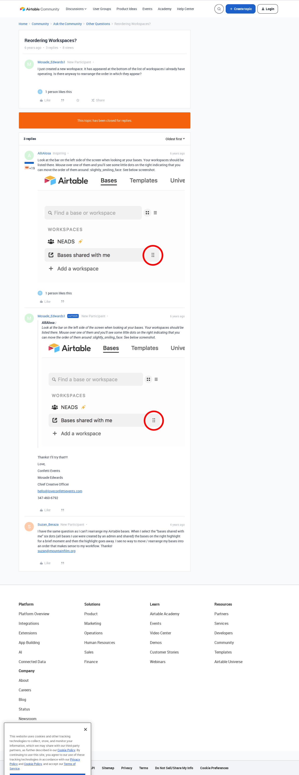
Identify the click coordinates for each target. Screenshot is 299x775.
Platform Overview (34, 613)
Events (147, 9)
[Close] (85, 739)
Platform (26, 604)
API (92, 768)
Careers (25, 690)
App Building (29, 642)
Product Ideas (127, 9)
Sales (88, 652)
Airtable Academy (164, 613)
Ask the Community (67, 23)
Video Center (160, 633)
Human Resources (99, 642)
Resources (223, 604)
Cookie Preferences (214, 768)
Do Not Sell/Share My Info (174, 768)
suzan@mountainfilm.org (56, 551)
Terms (143, 768)
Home (23, 23)
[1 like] (55, 91)
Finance (91, 661)
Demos (156, 642)
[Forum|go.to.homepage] (39, 9)
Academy (164, 9)
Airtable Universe (228, 661)
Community (40, 23)
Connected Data (32, 661)
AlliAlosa (44, 153)
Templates (223, 652)
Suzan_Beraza (48, 524)
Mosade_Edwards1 (51, 62)
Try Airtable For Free (35, 728)
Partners (221, 613)
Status (24, 709)
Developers (223, 633)
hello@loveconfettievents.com (60, 491)
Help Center (185, 9)
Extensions (28, 633)
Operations (93, 633)
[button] (241, 9)
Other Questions (98, 23)
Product (91, 613)
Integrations (29, 623)
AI (20, 652)
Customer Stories (164, 652)
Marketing (92, 623)
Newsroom (27, 718)
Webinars (157, 661)
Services (221, 623)
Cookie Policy (66, 759)
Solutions (92, 604)
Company (27, 670)
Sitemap (108, 768)
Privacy (126, 768)
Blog (22, 699)
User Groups (102, 9)
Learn (155, 604)
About (24, 680)
